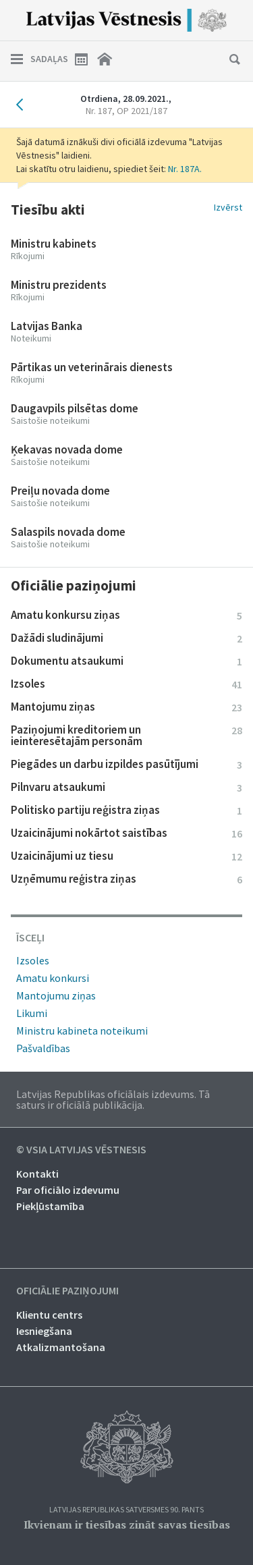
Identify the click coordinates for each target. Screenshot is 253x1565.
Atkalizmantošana (60, 1347)
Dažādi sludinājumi (126, 637)
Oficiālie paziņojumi (67, 1291)
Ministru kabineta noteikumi (82, 1030)
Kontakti (37, 1173)
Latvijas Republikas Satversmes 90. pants (126, 1510)
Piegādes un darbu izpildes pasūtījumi (126, 764)
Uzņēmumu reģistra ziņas (126, 878)
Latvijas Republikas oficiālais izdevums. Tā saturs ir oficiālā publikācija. (113, 1099)
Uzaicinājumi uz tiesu (126, 855)
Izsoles (126, 683)
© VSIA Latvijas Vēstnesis (81, 1150)
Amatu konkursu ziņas (126, 614)
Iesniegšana (44, 1331)
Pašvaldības (43, 1048)
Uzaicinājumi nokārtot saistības (126, 832)
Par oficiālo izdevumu (67, 1190)
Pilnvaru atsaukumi (126, 786)
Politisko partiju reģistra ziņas (126, 809)
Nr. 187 (126, 111)
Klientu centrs (49, 1314)
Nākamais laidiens (230, 104)
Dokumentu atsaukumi (126, 660)
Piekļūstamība (50, 1206)
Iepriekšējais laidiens (23, 104)
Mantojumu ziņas (126, 706)
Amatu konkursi (52, 978)
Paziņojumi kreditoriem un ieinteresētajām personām (126, 735)
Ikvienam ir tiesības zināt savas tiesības (127, 1524)
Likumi (31, 1013)
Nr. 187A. (185, 169)
